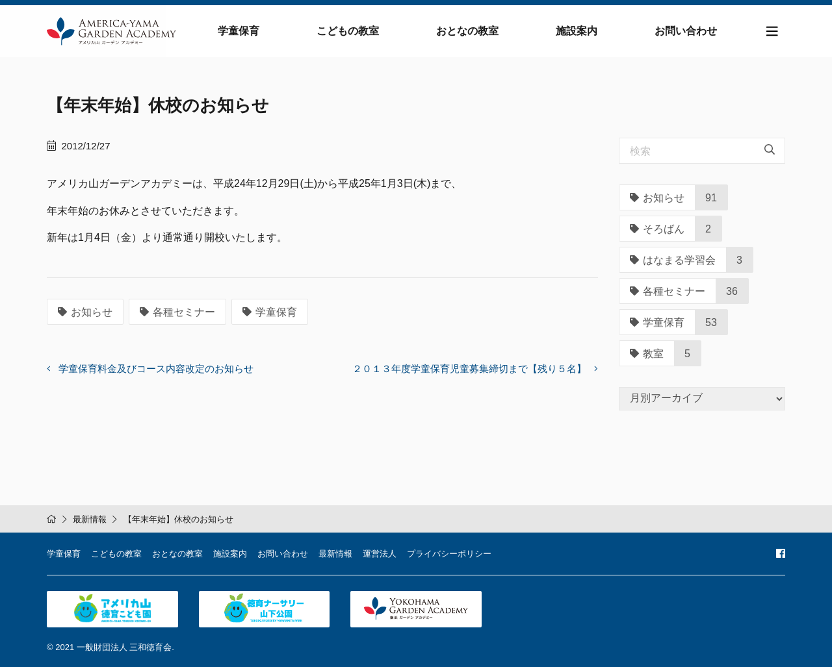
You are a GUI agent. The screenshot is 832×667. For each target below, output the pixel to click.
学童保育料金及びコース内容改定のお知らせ (156, 368)
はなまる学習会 (673, 260)
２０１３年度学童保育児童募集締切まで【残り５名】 (469, 368)
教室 (647, 353)
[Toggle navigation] (772, 31)
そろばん (657, 228)
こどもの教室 (348, 30)
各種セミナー (177, 312)
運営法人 (379, 554)
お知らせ (85, 312)
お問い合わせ (686, 30)
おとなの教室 (467, 30)
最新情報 (90, 519)
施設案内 (576, 30)
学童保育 (238, 30)
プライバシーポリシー (449, 554)
